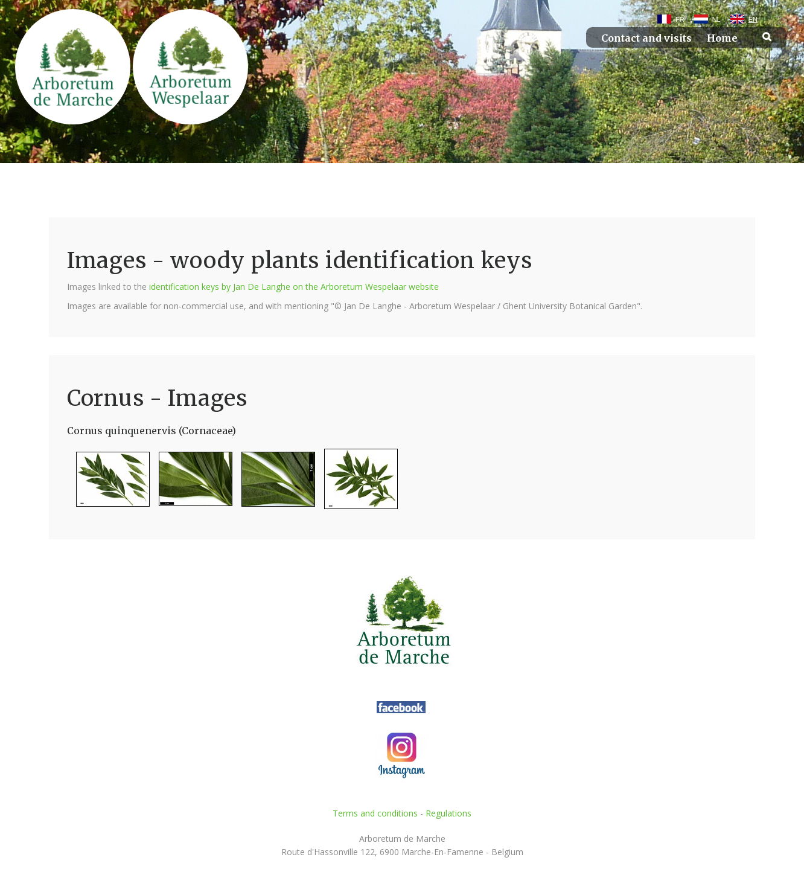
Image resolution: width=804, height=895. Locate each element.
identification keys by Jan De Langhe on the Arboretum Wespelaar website (294, 286)
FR (679, 19)
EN (753, 19)
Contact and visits (646, 38)
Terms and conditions (375, 813)
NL (716, 19)
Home (722, 38)
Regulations (448, 813)
